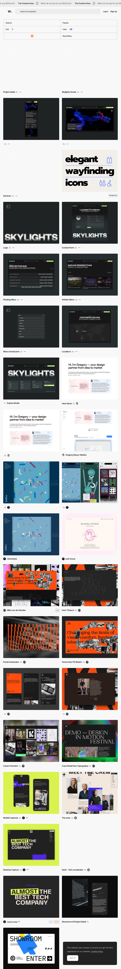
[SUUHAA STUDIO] (90, 534)
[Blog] (90, 275)
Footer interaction (11, 662)
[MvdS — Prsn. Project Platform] (31, 585)
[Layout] (90, 585)
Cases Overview (10, 766)
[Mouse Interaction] (90, 67)
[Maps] (90, 327)
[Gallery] (31, 741)
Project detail (9, 92)
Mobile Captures (10, 818)
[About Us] (90, 793)
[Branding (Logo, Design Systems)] (31, 223)
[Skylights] (31, 379)
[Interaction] (31, 637)
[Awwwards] (10, 11)
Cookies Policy (97, 951)
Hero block (67, 403)
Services (7, 196)
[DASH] (31, 897)
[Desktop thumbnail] (90, 119)
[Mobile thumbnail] (31, 119)
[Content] (90, 845)
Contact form (68, 247)
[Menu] (31, 275)
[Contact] (90, 223)
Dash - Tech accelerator (72, 869)
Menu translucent (11, 351)
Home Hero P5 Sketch (72, 662)
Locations (66, 351)
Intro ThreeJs (68, 610)
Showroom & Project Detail (74, 921)
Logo (5, 247)
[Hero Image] (90, 379)
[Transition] (31, 171)
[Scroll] (31, 67)
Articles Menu (68, 299)
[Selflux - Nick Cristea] (31, 534)
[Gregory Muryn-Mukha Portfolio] (90, 430)
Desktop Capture (11, 869)
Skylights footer (69, 92)
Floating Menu (9, 299)
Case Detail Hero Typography (75, 766)
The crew (66, 818)
